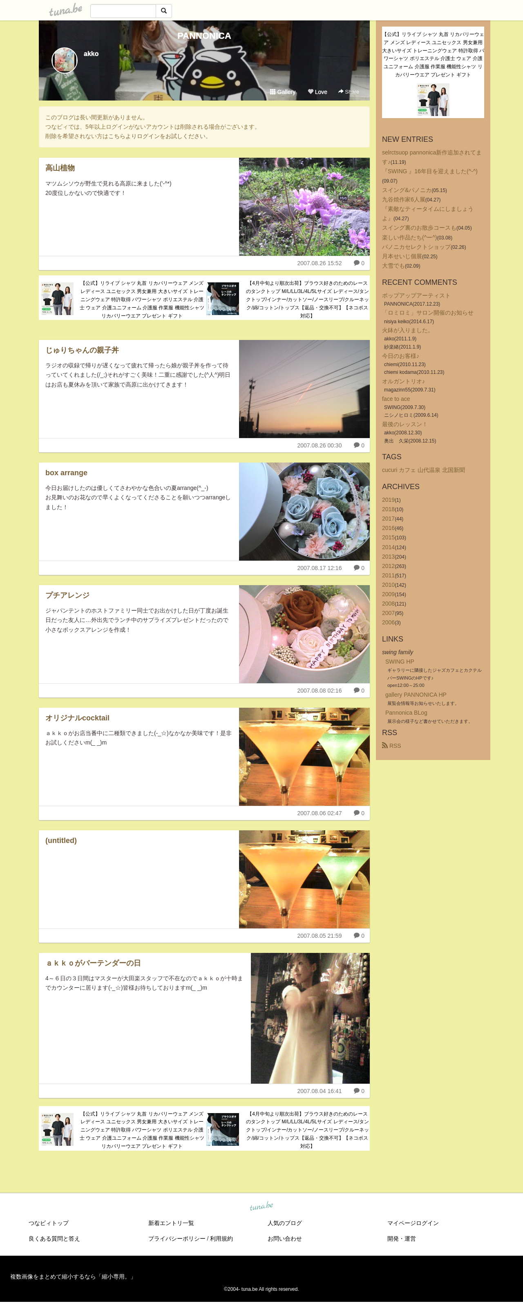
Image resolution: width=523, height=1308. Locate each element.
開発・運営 (401, 1238)
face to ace (396, 399)
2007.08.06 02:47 (319, 813)
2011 (388, 575)
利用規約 (221, 1238)
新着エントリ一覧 (171, 1223)
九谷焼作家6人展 (403, 199)
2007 (388, 613)
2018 (388, 509)
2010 (388, 584)
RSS (391, 745)
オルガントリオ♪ (403, 381)
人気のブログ (285, 1223)
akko (91, 53)
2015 (388, 537)
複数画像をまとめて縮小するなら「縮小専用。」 (73, 1276)
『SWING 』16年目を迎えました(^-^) (430, 171)
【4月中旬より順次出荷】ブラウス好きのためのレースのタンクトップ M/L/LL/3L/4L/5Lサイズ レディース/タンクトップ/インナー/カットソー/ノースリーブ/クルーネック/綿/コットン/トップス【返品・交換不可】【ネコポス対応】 (307, 299)
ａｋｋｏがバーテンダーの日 (93, 963)
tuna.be (261, 1206)
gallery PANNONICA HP (416, 694)
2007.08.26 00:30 (319, 445)
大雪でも (393, 265)
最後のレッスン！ (405, 424)
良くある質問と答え (54, 1238)
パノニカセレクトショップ (416, 247)
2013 (388, 556)
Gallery (282, 92)
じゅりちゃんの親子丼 (82, 350)
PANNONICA (204, 36)
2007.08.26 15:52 (319, 263)
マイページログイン (413, 1223)
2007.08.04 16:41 (319, 1091)
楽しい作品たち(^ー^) (409, 237)
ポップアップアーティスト (416, 295)
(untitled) (61, 840)
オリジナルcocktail (77, 718)
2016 (388, 528)
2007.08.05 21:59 (319, 935)
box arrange (66, 473)
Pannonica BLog (406, 712)
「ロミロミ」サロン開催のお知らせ (428, 312)
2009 (388, 594)
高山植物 (60, 168)
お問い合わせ (285, 1238)
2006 (388, 622)
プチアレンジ (67, 595)
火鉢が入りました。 (408, 330)
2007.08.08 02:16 (319, 690)
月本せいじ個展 (402, 256)
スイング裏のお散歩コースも (419, 227)
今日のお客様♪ (400, 356)
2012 (388, 566)
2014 (388, 547)
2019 (388, 499)
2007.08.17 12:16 (319, 568)
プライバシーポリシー (177, 1238)
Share (348, 92)
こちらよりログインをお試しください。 (159, 136)
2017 (388, 518)
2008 (388, 603)
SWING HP (399, 661)
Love (317, 92)
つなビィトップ (49, 1223)
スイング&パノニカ (406, 190)
